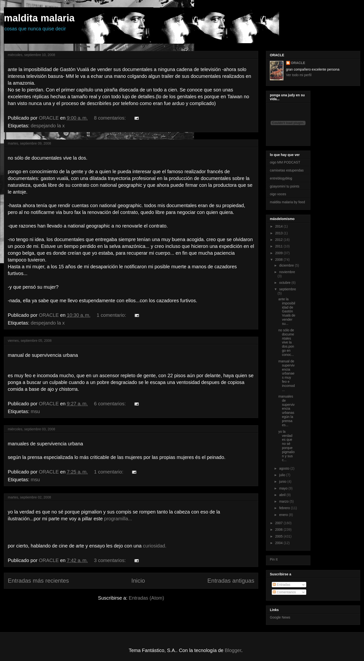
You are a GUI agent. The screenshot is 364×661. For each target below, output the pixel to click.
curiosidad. (154, 545)
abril (282, 495)
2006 (279, 529)
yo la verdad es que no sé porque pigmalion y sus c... (286, 446)
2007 (279, 523)
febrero (285, 508)
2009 (279, 253)
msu (35, 411)
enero (284, 515)
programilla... (118, 518)
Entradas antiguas (230, 580)
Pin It (274, 559)
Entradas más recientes (38, 580)
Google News (280, 617)
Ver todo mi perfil (299, 75)
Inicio (138, 580)
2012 (279, 240)
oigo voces (278, 194)
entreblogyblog (281, 178)
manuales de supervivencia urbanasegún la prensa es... (286, 410)
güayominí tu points (284, 186)
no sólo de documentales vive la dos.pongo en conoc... (286, 342)
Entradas (281, 585)
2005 (279, 536)
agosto (284, 468)
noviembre (287, 272)
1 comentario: (112, 315)
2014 (279, 226)
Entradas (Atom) (146, 598)
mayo (283, 488)
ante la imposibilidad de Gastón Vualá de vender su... (286, 311)
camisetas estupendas (287, 170)
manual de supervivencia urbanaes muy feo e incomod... (286, 375)
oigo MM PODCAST (285, 162)
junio (283, 481)
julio (282, 475)
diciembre (287, 265)
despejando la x (48, 125)
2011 (279, 246)
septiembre (287, 289)
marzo (284, 501)
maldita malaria (39, 18)
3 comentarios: (110, 560)
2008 (279, 259)
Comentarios (284, 592)
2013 (279, 233)
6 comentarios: (110, 403)
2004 (279, 543)
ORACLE (298, 63)
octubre (285, 283)
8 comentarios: (110, 118)
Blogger (233, 650)
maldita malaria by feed (287, 202)
